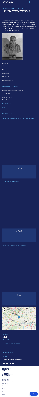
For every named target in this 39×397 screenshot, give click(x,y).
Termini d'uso (5, 388)
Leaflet (16, 329)
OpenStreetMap (21, 329)
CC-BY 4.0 (4, 107)
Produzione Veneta (6, 77)
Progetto (4, 385)
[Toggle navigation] (30, 2)
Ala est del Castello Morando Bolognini (10, 86)
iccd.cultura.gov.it (5, 379)
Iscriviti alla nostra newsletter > (12, 359)
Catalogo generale (7, 1)
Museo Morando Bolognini (7, 82)
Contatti (4, 391)
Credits (3, 394)
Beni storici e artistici (16, 8)
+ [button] (4, 309)
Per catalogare (5, 383)
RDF (3, 112)
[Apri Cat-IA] (34, 394)
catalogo (5, 8)
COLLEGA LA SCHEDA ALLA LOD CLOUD (12, 343)
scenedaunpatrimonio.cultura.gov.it (9, 381)
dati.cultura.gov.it (5, 380)
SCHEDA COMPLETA (6, 113)
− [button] (4, 311)
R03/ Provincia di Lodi (6, 103)
